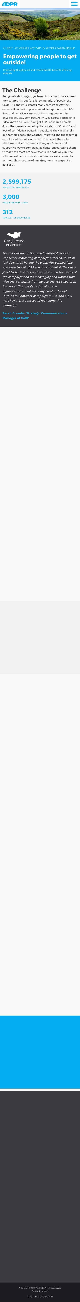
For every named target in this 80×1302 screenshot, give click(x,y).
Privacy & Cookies (40, 1291)
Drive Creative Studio (43, 1296)
